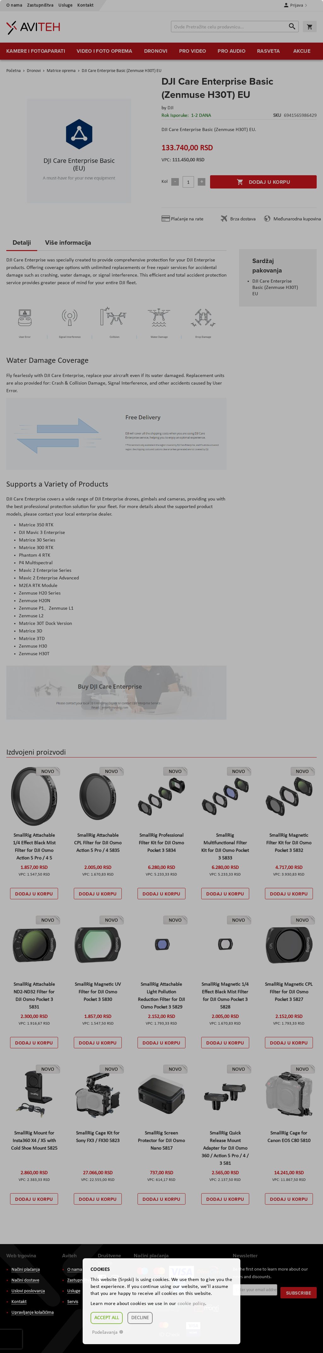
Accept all (106, 1317)
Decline (140, 1317)
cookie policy (191, 1303)
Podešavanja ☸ (107, 1332)
